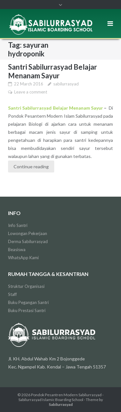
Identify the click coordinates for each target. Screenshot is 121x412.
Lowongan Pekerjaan (27, 233)
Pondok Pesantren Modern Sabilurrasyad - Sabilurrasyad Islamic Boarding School (61, 397)
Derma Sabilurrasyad (28, 241)
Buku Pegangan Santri (28, 302)
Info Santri (17, 225)
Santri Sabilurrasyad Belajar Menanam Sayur (52, 71)
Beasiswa (16, 249)
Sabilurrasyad (61, 404)
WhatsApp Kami (23, 257)
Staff (12, 294)
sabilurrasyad (66, 83)
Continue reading (31, 166)
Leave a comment (30, 91)
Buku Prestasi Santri (26, 310)
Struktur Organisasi (26, 286)
